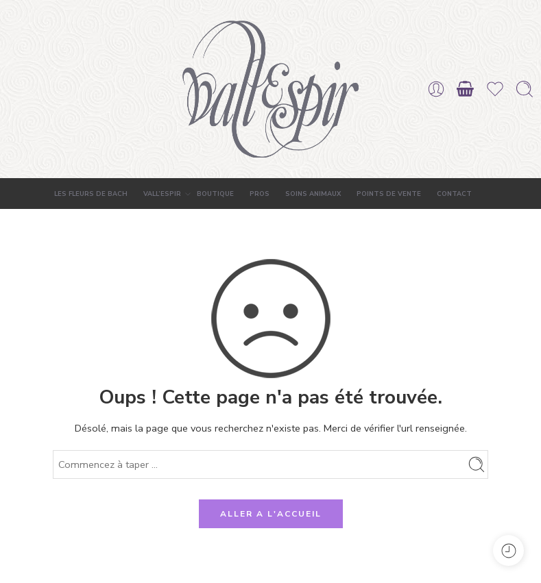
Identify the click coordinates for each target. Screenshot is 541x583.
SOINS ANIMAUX (313, 193)
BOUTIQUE (215, 193)
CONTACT (454, 193)
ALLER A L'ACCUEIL (271, 513)
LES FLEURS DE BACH (91, 193)
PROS (259, 193)
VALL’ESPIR (162, 194)
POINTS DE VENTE (389, 193)
